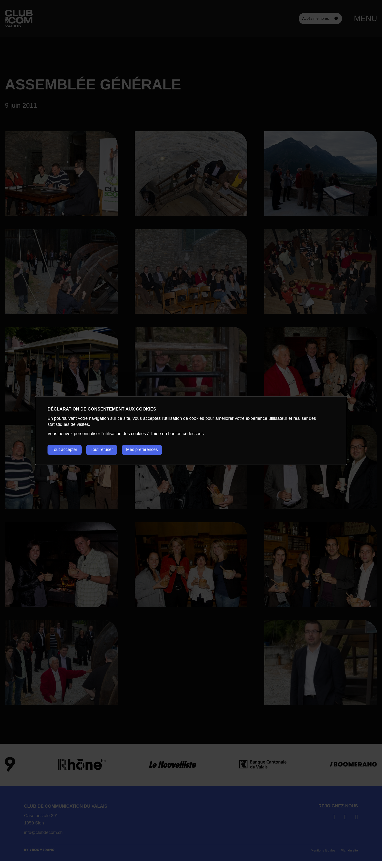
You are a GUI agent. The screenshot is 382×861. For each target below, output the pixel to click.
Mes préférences (147, 449)
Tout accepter (65, 449)
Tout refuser (104, 449)
